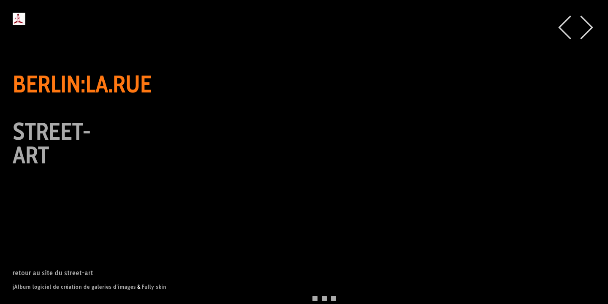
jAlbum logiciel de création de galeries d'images (74, 286)
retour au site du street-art (53, 273)
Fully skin (153, 286)
